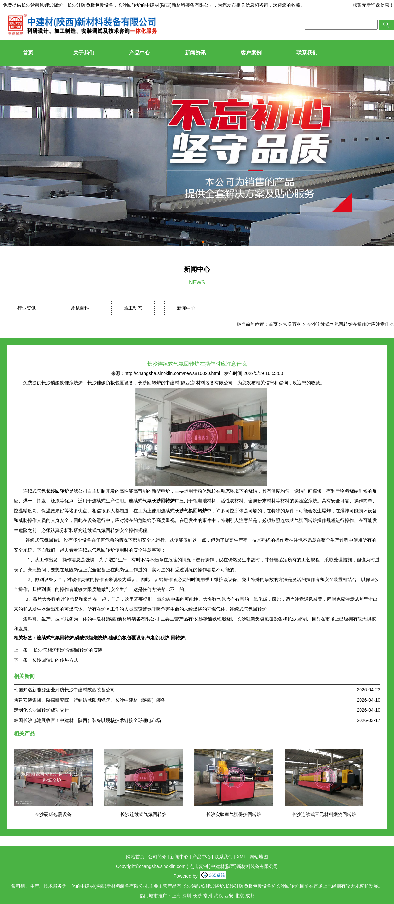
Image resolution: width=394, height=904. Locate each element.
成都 (249, 895)
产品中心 (139, 52)
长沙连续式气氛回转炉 (143, 814)
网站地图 (259, 856)
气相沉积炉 (157, 637)
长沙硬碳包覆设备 (53, 814)
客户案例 (251, 52)
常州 (207, 895)
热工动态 (133, 308)
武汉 (218, 895)
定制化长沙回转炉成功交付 (41, 710)
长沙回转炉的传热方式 (55, 659)
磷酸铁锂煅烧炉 (91, 637)
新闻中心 (186, 308)
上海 (176, 895)
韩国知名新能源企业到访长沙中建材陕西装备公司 (64, 689)
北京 (239, 895)
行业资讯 (26, 308)
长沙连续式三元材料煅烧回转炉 (324, 814)
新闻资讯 (195, 52)
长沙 (197, 895)
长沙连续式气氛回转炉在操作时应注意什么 (350, 324)
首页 (28, 52)
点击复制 (198, 866)
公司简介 (157, 856)
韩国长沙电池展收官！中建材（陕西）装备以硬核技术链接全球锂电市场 (87, 720)
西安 (228, 895)
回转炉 (178, 637)
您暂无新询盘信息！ (373, 5)
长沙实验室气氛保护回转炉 (233, 814)
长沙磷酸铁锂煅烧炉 (42, 5)
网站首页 (135, 856)
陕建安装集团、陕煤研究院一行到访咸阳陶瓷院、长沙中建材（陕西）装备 (89, 700)
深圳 (186, 895)
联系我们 (306, 52)
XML (241, 856)
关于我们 (83, 52)
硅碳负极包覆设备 (126, 637)
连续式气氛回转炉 (55, 637)
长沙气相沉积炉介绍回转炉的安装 (67, 650)
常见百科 (80, 308)
